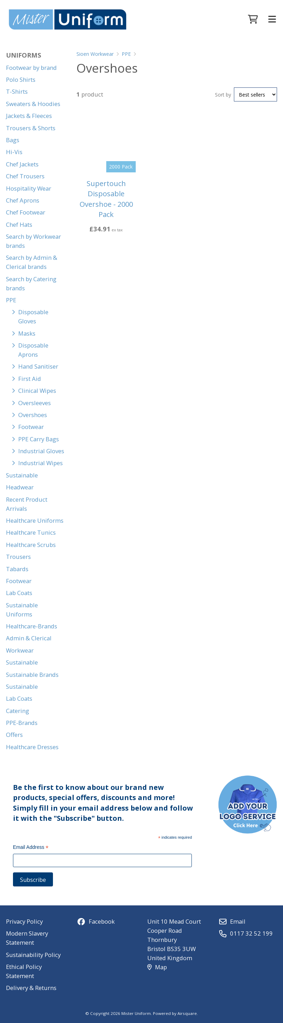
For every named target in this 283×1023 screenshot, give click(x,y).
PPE (126, 54)
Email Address (31, 848)
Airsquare (187, 1013)
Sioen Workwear (95, 54)
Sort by (223, 94)
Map (157, 967)
